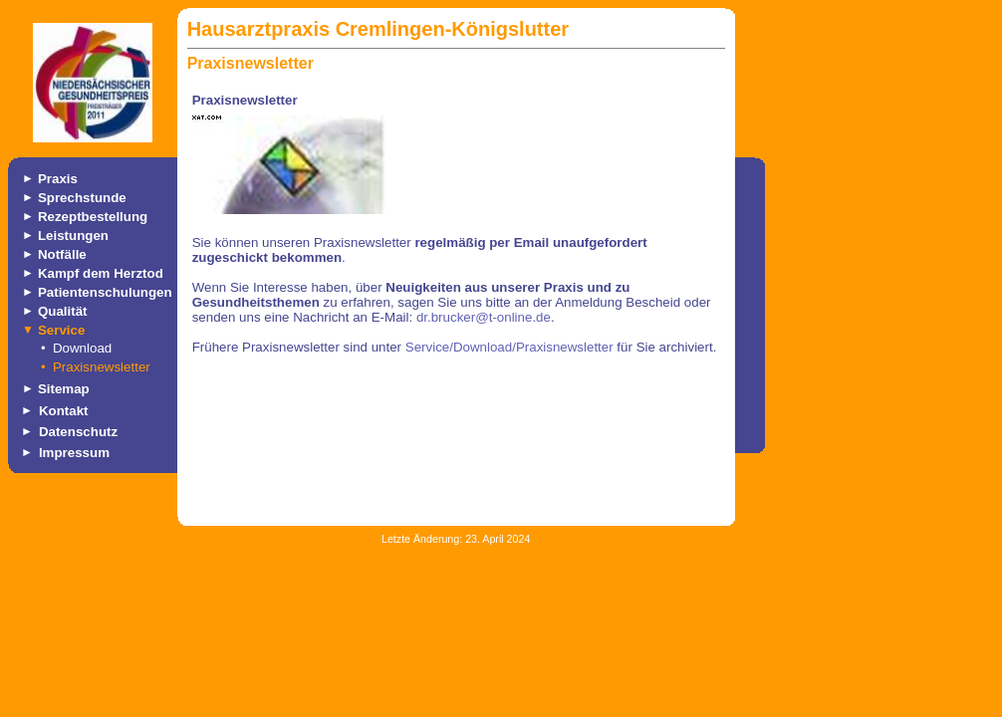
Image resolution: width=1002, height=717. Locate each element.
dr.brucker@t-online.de (483, 317)
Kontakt (64, 410)
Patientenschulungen (105, 292)
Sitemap (64, 388)
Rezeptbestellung (92, 216)
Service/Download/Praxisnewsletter (509, 347)
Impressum (74, 452)
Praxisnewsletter (101, 366)
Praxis (58, 178)
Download (82, 348)
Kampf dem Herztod (100, 273)
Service (61, 330)
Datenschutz (78, 431)
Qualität (63, 311)
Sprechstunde (82, 197)
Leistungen (73, 235)
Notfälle (62, 254)
